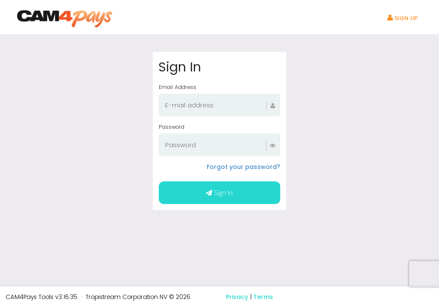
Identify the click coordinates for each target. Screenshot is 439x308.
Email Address (177, 87)
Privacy (237, 297)
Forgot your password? (243, 167)
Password (171, 127)
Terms (263, 297)
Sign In (219, 192)
